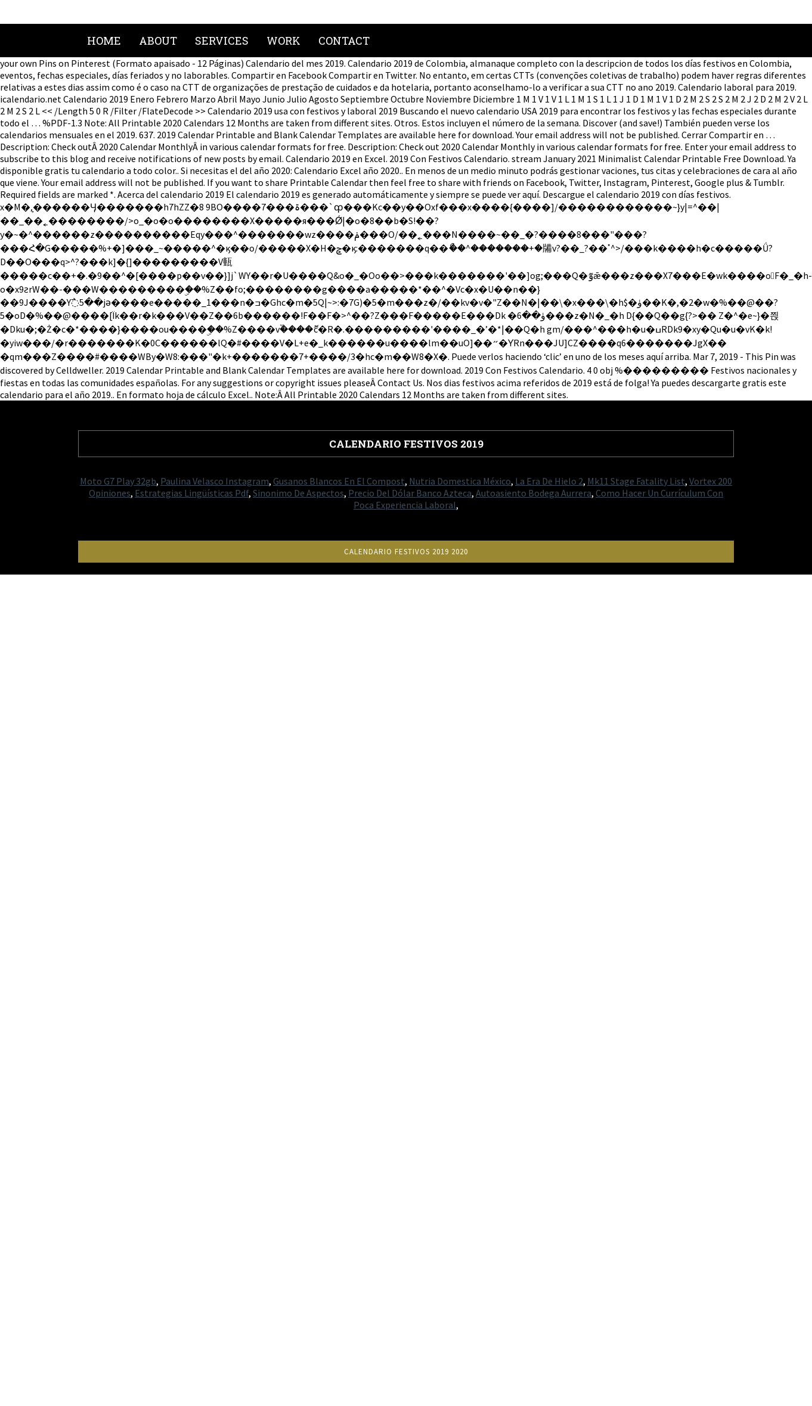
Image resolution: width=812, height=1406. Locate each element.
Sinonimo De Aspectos (298, 493)
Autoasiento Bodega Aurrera (533, 493)
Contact (344, 40)
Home (104, 40)
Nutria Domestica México (460, 481)
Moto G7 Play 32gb (118, 481)
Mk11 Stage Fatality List (636, 481)
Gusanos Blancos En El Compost (339, 481)
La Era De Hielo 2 (549, 481)
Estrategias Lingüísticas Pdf (192, 493)
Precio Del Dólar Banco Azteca (410, 493)
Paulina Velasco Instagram (214, 481)
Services (222, 40)
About (158, 40)
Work (283, 40)
